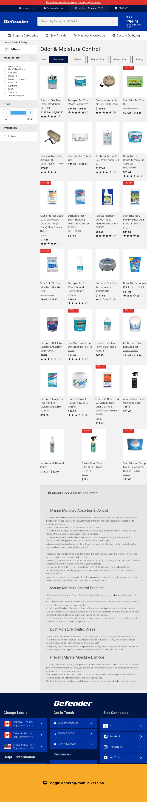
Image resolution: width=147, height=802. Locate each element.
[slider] (7, 112)
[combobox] (77, 21)
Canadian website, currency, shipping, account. (73, 2)
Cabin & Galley (20, 42)
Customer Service (54, 8)
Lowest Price (120, 59)
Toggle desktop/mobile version (73, 783)
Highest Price (98, 59)
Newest (78, 59)
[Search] (114, 21)
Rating (139, 59)
